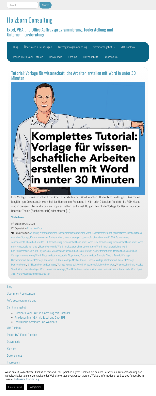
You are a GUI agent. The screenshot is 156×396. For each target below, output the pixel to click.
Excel (30, 228)
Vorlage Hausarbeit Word (70, 264)
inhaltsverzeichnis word (115, 246)
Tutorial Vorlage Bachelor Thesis (97, 255)
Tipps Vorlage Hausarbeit (54, 255)
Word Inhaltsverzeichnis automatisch (111, 269)
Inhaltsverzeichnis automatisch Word (83, 246)
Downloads (55, 57)
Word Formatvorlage (28, 269)
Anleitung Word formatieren (43, 233)
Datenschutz (91, 57)
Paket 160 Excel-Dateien (28, 57)
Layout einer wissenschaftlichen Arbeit (58, 251)
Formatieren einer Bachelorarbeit (46, 237)
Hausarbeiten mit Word (51, 246)
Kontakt (72, 57)
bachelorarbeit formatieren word (74, 233)
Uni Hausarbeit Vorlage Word (41, 264)
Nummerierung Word (30, 255)
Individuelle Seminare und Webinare (36, 322)
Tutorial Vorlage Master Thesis (71, 260)
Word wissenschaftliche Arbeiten (33, 273)
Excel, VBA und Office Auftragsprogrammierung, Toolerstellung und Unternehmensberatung (60, 32)
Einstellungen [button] (15, 387)
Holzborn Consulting (30, 19)
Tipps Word (73, 255)
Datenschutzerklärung (26, 379)
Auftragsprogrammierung (72, 47)
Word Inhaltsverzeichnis (78, 269)
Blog (15, 47)
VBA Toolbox (128, 47)
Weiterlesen (17, 217)
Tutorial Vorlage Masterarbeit (102, 260)
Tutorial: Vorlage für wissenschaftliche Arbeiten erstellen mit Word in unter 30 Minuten (73, 75)
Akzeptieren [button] (35, 387)
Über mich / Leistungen (38, 47)
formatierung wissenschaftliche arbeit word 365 (73, 242)
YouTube (38, 228)
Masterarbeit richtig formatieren (95, 251)
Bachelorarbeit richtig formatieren (109, 233)
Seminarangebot (104, 47)
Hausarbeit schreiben (27, 246)
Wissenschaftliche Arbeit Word (99, 264)
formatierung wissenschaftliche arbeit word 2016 (90, 237)
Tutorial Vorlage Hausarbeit (41, 260)
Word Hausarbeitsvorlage (52, 269)
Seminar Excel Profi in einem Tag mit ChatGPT (42, 313)
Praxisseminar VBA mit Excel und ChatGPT (40, 317)
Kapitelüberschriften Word (24, 251)
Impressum (110, 57)
